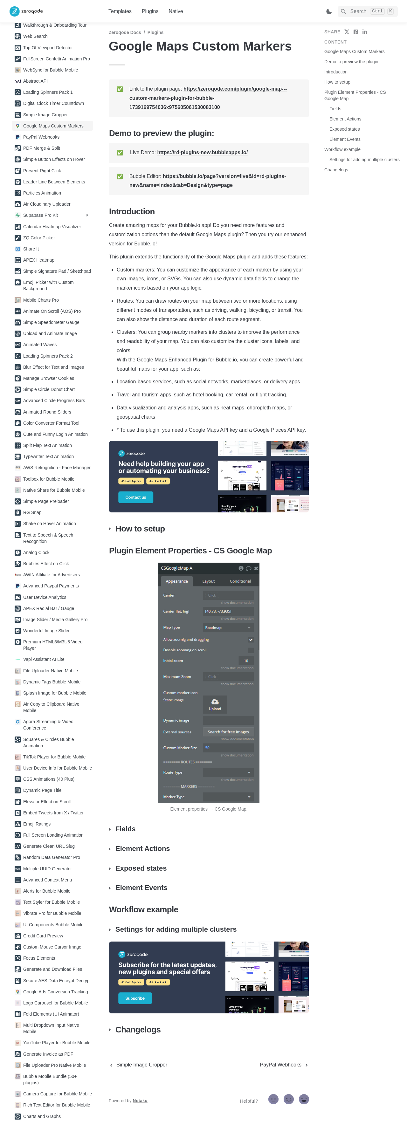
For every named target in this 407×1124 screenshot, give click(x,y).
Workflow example (342, 149)
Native (176, 11)
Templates (120, 11)
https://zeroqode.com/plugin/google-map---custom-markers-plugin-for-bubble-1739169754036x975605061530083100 (208, 98)
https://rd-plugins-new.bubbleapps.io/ (202, 152)
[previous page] (138, 1065)
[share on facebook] (355, 31)
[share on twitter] (346, 31)
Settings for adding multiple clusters (364, 159)
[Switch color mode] (329, 11)
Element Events (345, 139)
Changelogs (336, 169)
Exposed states (344, 129)
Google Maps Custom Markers (354, 51)
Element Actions (345, 118)
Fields (335, 108)
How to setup (337, 82)
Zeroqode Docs (125, 32)
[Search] (368, 11)
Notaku (140, 1100)
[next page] (284, 1065)
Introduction (336, 71)
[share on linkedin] (364, 31)
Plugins (150, 11)
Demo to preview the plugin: (352, 61)
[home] (54, 11)
